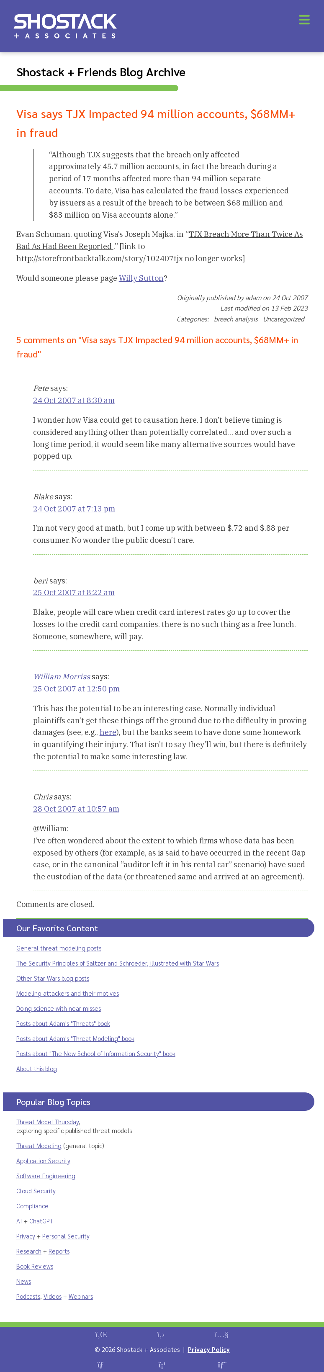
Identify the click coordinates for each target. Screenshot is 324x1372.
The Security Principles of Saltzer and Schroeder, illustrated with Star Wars (117, 963)
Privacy (25, 1236)
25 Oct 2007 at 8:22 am (74, 592)
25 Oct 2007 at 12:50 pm (76, 689)
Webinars (81, 1296)
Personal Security (66, 1236)
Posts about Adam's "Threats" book (63, 1023)
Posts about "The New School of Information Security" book (95, 1053)
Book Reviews (34, 1266)
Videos (53, 1296)
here (108, 732)
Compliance (32, 1206)
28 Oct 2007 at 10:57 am (76, 809)
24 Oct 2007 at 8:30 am (74, 400)
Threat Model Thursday (47, 1121)
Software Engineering (45, 1175)
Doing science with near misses (58, 1008)
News (23, 1281)
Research (28, 1251)
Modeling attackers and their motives (67, 993)
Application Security (43, 1160)
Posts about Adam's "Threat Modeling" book (75, 1038)
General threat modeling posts (58, 948)
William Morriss (61, 676)
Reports (59, 1251)
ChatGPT (41, 1221)
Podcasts (28, 1296)
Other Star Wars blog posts (52, 978)
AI (19, 1221)
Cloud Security (36, 1191)
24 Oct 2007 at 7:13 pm (74, 509)
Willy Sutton (141, 278)
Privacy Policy (209, 1349)
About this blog (36, 1068)
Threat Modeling (39, 1145)
